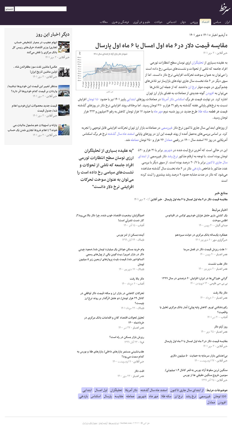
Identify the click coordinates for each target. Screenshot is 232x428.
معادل (168, 140)
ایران (227, 22)
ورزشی (194, 22)
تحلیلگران (197, 63)
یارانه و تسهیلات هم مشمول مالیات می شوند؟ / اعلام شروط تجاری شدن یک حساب (32, 128)
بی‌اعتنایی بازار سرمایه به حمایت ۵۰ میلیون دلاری (198, 355)
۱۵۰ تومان (93, 99)
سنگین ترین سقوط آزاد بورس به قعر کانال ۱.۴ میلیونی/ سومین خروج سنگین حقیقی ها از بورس (196, 373)
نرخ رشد (172, 156)
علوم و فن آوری (141, 22)
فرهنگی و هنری (120, 22)
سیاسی (217, 22)
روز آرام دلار (220, 326)
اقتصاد (205, 22)
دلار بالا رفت (220, 292)
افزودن (210, 93)
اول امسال (101, 390)
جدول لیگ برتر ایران (89, 423)
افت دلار (139, 371)
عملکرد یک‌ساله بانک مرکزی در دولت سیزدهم (201, 235)
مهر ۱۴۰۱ (194, 35)
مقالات (104, 22)
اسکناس (180, 99)
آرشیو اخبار (218, 35)
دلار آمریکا (168, 99)
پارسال (108, 396)
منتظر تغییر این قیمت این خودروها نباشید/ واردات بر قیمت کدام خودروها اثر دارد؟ (32, 89)
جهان (183, 22)
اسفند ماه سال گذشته (121, 134)
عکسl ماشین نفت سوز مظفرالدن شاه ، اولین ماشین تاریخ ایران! (35, 69)
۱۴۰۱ (205, 35)
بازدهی (196, 168)
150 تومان (220, 396)
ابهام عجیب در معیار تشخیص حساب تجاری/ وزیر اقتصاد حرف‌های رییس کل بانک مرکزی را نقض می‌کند (34, 47)
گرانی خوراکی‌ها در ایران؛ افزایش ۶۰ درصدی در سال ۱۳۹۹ (194, 278)
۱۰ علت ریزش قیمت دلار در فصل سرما (205, 249)
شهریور (167, 150)
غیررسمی (167, 128)
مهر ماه (158, 111)
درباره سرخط (114, 423)
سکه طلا (203, 111)
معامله (134, 140)
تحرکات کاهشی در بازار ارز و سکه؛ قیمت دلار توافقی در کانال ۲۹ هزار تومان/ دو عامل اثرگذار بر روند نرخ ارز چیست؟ (112, 298)
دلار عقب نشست (217, 264)
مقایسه (119, 396)
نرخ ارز (192, 87)
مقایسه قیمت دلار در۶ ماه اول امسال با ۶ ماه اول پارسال (195, 199)
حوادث (158, 22)
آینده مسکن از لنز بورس (130, 235)
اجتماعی (171, 22)
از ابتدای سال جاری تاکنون (187, 390)
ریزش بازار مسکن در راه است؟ (126, 337)
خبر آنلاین (155, 199)
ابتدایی (131, 99)
